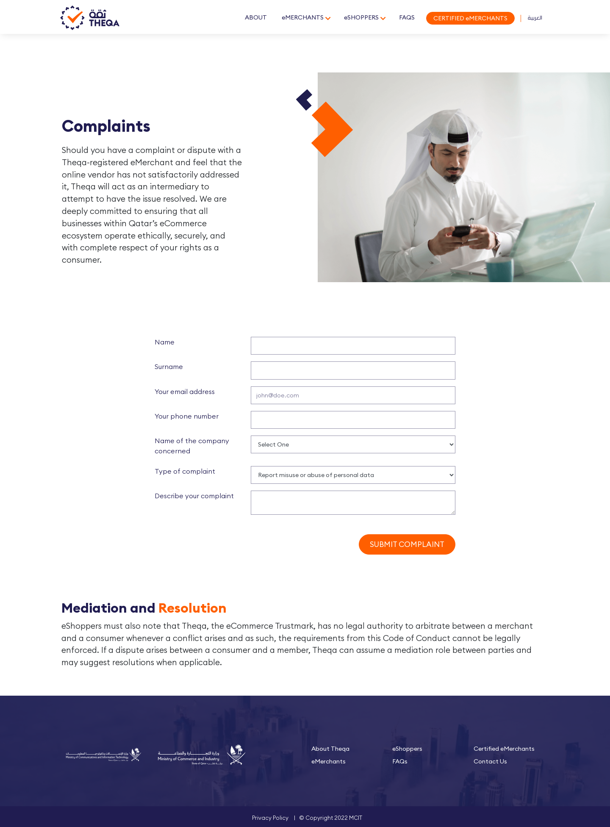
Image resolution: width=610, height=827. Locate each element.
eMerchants (328, 761)
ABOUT (255, 17)
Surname (169, 366)
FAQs (400, 761)
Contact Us (490, 761)
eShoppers (407, 749)
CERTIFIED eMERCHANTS (470, 18)
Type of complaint (185, 471)
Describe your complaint (194, 495)
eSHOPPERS (361, 17)
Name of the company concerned (192, 445)
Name (165, 342)
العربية (535, 17)
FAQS (406, 17)
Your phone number (187, 416)
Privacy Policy (270, 817)
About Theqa (330, 749)
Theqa (90, 18)
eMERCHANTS (302, 17)
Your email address (185, 391)
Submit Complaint (407, 544)
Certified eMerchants (504, 749)
